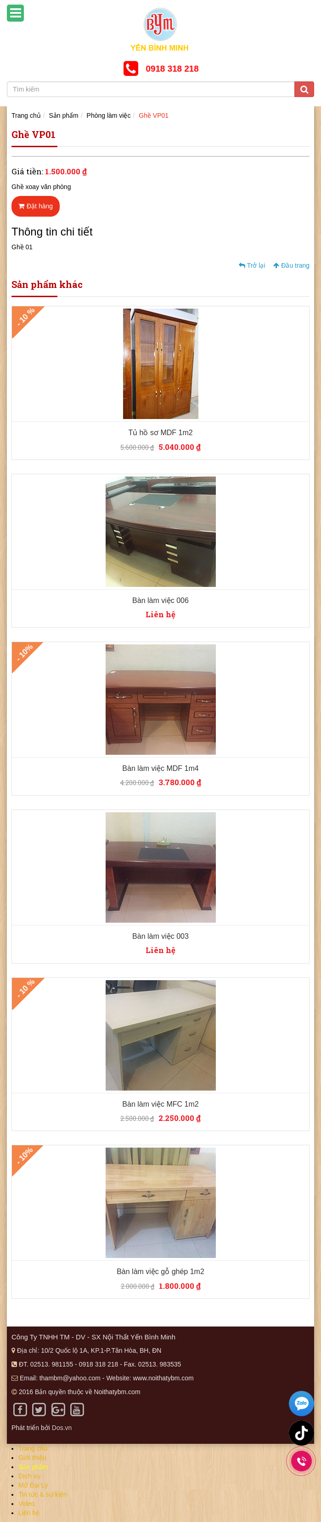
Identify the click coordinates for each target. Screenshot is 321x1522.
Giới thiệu (32, 1457)
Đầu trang (291, 265)
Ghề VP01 (154, 115)
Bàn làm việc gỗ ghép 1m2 (160, 1271)
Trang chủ (26, 115)
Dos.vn (62, 1427)
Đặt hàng (35, 206)
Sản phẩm (64, 115)
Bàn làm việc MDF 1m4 (160, 768)
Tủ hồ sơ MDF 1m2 (160, 432)
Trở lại (252, 265)
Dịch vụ (29, 1476)
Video (26, 1503)
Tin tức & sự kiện (42, 1494)
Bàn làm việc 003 (160, 936)
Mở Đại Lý (33, 1485)
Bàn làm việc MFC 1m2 (160, 1104)
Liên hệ (28, 1512)
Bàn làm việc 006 (160, 600)
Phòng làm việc (109, 115)
